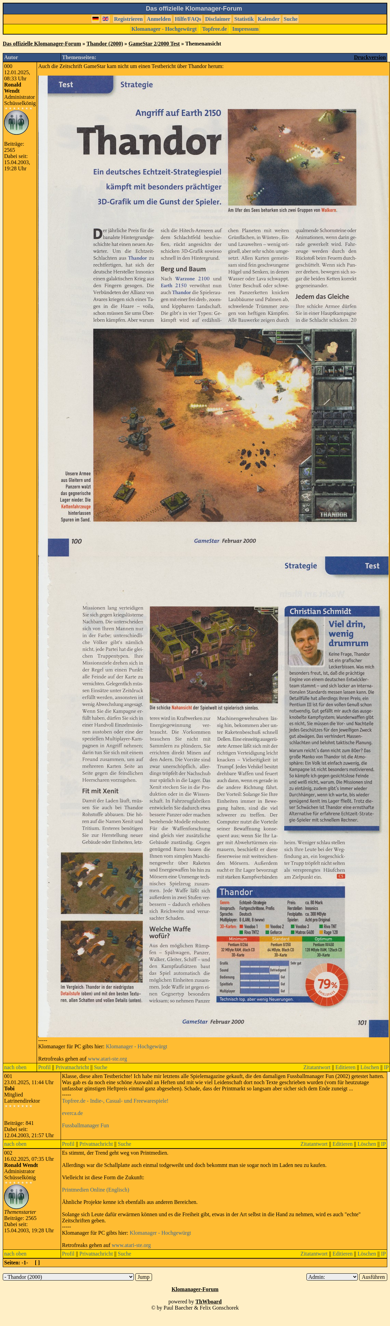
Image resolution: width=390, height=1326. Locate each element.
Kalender (269, 19)
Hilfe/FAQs (188, 19)
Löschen (370, 1067)
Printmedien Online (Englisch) (95, 1190)
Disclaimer (217, 19)
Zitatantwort (316, 1067)
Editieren (346, 1067)
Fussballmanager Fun (85, 1125)
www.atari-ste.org (107, 1059)
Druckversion (370, 57)
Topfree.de (214, 29)
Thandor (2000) (104, 44)
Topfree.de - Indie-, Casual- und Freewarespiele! (115, 1101)
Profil (44, 1067)
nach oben (15, 1067)
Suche (291, 19)
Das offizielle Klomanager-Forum (42, 44)
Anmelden (159, 19)
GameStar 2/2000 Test (154, 44)
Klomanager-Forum (195, 1289)
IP (386, 1067)
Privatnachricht (72, 1067)
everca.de (72, 1113)
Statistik (244, 19)
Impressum (245, 29)
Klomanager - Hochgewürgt (164, 29)
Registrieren (128, 19)
